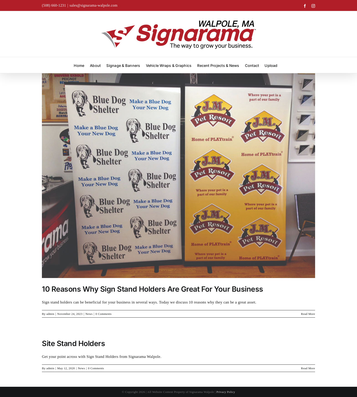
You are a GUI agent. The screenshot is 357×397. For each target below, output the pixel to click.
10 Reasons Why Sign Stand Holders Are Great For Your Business (152, 289)
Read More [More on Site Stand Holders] (308, 368)
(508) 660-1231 (54, 5)
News (88, 314)
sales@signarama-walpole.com (94, 5)
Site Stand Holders (73, 343)
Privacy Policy (226, 392)
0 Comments (104, 314)
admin (50, 314)
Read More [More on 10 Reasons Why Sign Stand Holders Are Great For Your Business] (308, 314)
